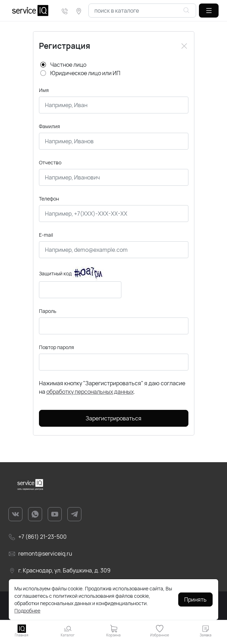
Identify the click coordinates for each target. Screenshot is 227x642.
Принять (195, 599)
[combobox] (142, 11)
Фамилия (49, 126)
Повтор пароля (56, 347)
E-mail (46, 234)
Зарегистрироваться (113, 418)
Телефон (49, 198)
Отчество (50, 162)
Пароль (47, 311)
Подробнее (27, 610)
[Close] (184, 46)
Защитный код (55, 273)
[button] (209, 11)
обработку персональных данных (90, 391)
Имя (44, 90)
